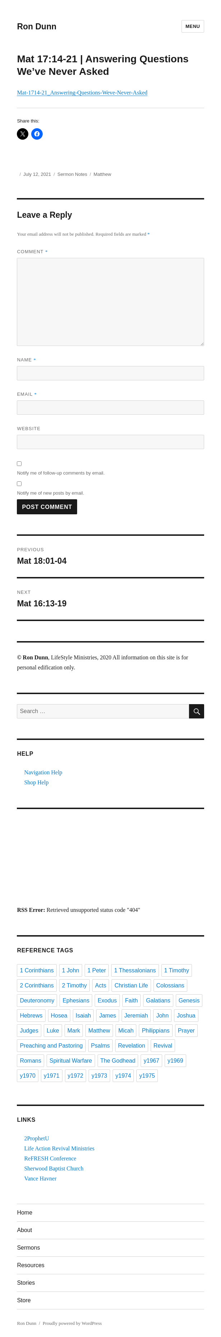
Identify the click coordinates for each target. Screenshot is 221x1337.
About (24, 1230)
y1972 (76, 1076)
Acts (100, 985)
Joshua (186, 1016)
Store (23, 1300)
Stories (26, 1283)
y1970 (28, 1076)
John (162, 1016)
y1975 (147, 1076)
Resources (30, 1265)
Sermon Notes (72, 174)
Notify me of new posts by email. (50, 493)
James (107, 1016)
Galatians (158, 1000)
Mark (73, 1031)
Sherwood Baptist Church (53, 1168)
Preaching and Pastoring (51, 1046)
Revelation (131, 1046)
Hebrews (31, 1016)
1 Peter (97, 970)
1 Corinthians (36, 970)
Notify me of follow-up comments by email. (60, 473)
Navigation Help (43, 772)
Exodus (107, 1000)
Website (29, 428)
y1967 (151, 1061)
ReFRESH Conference (50, 1158)
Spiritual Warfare (71, 1061)
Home (24, 1212)
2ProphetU (36, 1138)
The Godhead (118, 1061)
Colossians (170, 985)
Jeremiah (136, 1016)
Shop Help (36, 782)
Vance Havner (40, 1178)
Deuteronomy (37, 1000)
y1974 (123, 1076)
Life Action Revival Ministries (59, 1148)
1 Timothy (176, 970)
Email (27, 394)
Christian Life (131, 985)
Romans (30, 1061)
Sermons (28, 1248)
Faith (131, 1000)
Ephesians (75, 1000)
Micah (126, 1031)
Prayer (186, 1031)
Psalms (100, 1046)
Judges (29, 1031)
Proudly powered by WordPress (72, 1323)
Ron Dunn (36, 26)
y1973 (99, 1076)
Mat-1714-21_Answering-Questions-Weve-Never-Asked (82, 93)
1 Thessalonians (135, 970)
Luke (53, 1031)
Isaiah (83, 1016)
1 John (70, 970)
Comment (32, 251)
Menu (192, 26)
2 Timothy (74, 985)
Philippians (155, 1031)
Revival (163, 1046)
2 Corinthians (36, 985)
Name (26, 359)
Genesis (189, 1000)
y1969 (175, 1061)
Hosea (59, 1016)
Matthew (102, 174)
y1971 (52, 1076)
